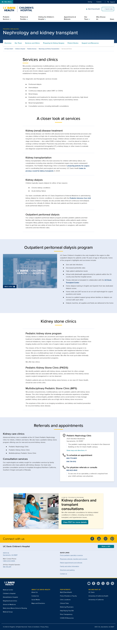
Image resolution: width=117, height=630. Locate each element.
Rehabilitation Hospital (10, 597)
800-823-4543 (71, 470)
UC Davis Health (8, 49)
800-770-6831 (71, 458)
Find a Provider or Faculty (68, 596)
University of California (96, 600)
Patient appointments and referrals (71, 563)
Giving (90, 2)
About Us (34, 592)
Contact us (63, 574)
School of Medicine (9, 604)
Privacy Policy (44, 627)
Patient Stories (73, 43)
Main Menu (6, 2)
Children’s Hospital (20, 49)
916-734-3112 (71, 461)
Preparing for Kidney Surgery (53, 43)
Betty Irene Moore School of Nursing (15, 608)
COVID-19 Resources (67, 618)
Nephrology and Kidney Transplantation (49, 49)
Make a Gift (106, 546)
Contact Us (35, 596)
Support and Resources (90, 43)
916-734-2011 (7, 567)
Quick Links (109, 9)
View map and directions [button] (77, 450)
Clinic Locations (65, 600)
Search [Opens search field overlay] (111, 2)
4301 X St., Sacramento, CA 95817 (104, 627)
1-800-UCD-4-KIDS (9, 561)
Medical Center (8, 590)
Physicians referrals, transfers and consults (73, 559)
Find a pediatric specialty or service (71, 555)
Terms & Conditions (34, 627)
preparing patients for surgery (78, 166)
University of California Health (98, 596)
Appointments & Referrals (70, 18)
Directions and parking (67, 570)
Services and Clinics (32, 43)
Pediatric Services (31, 49)
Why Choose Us (100, 18)
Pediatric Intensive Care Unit (80, 198)
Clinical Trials (64, 603)
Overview (7, 43)
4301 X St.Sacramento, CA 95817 (10, 554)
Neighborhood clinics (10, 601)
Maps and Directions (38, 603)
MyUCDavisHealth (93, 9)
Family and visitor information (69, 566)
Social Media (35, 600)
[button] (30, 271)
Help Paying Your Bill (67, 611)
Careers (98, 2)
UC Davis (91, 592)
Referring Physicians (66, 607)
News (112, 19)
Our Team (18, 43)
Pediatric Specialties (11, 29)
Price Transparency (66, 614)
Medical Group (8, 612)
